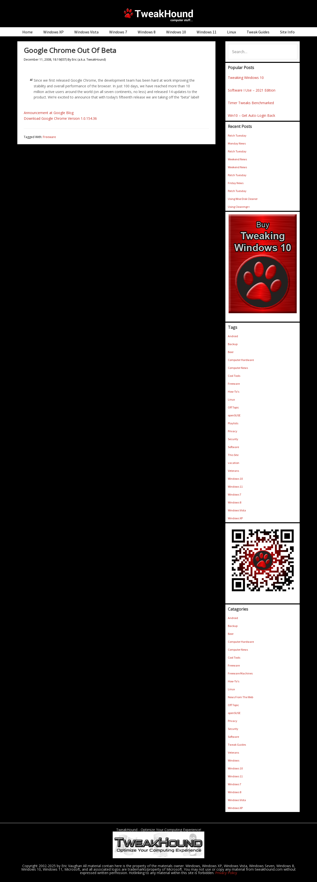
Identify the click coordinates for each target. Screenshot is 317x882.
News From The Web (240, 697)
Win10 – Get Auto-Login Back (251, 115)
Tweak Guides (237, 744)
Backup (233, 344)
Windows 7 (234, 494)
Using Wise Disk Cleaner (243, 199)
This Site (233, 455)
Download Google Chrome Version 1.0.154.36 (60, 118)
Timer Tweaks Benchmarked (251, 102)
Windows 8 (234, 502)
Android (233, 336)
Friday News (235, 183)
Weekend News (237, 159)
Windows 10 (235, 478)
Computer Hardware (241, 360)
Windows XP (235, 518)
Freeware (49, 137)
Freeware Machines (240, 673)
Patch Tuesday (237, 135)
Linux (231, 399)
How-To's (233, 391)
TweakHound (158, 15)
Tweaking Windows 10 (246, 77)
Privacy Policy (226, 872)
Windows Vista (237, 510)
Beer (231, 352)
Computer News (238, 368)
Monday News (237, 143)
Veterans (233, 471)
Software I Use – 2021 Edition (251, 90)
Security (233, 439)
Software (233, 447)
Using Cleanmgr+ (239, 207)
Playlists (233, 423)
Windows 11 (235, 486)
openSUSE (234, 415)
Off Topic (233, 407)
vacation (233, 463)
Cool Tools (234, 376)
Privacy (232, 431)
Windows (233, 760)
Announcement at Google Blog (49, 112)
